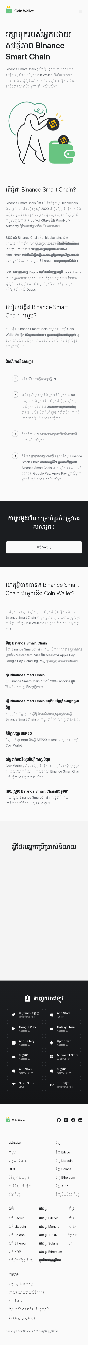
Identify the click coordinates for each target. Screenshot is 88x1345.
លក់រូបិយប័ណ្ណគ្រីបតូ (21, 1260)
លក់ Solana (17, 1235)
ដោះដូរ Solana (48, 1243)
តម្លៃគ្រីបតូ (15, 1194)
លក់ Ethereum (18, 1243)
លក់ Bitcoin (16, 1218)
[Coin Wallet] (20, 10)
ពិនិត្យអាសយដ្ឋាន (19, 1177)
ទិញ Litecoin (64, 1161)
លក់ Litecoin (17, 1227)
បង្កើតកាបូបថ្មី (44, 547)
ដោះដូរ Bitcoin (48, 1218)
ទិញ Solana (63, 1169)
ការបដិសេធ (16, 1301)
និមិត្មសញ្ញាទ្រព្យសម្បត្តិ (22, 1318)
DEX (12, 1169)
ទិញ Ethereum (65, 1177)
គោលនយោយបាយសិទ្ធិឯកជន (27, 1292)
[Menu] (80, 11)
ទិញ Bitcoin (63, 1152)
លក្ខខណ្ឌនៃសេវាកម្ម (21, 1284)
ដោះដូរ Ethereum (50, 1252)
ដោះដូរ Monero (49, 1227)
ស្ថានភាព (73, 1227)
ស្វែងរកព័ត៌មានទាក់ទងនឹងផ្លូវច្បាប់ (29, 1309)
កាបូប (12, 1152)
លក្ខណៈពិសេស (18, 1161)
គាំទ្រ (71, 1218)
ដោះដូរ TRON (48, 1235)
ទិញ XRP (61, 1186)
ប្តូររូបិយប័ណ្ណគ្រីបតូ (50, 1260)
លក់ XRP (15, 1252)
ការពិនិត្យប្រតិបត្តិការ (21, 1186)
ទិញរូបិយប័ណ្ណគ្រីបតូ (67, 1194)
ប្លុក (70, 1243)
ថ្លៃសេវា (72, 1235)
